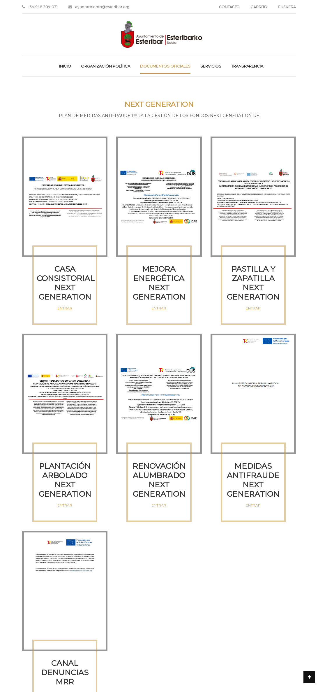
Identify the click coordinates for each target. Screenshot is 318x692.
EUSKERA (287, 7)
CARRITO (257, 7)
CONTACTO (225, 7)
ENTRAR (64, 309)
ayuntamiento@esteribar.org (100, 7)
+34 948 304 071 (40, 7)
